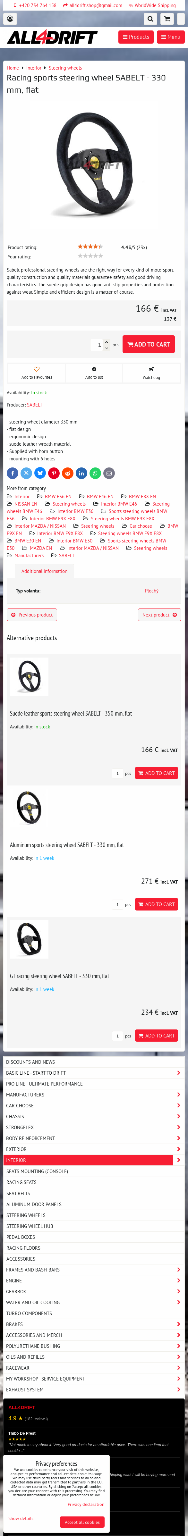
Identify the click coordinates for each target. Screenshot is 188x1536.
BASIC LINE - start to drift (95, 1073)
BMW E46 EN (100, 496)
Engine (95, 1280)
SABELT (66, 555)
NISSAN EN (25, 503)
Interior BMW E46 (119, 503)
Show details (20, 1518)
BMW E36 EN (58, 496)
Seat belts (18, 1193)
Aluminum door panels (34, 1204)
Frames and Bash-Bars (95, 1269)
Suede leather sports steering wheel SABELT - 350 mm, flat (71, 713)
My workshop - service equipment (95, 1378)
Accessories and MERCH (95, 1335)
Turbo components (29, 1313)
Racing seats (21, 1182)
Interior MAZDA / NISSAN (40, 526)
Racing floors (23, 1248)
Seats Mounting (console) (37, 1171)
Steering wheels (69, 503)
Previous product (32, 614)
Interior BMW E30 (74, 540)
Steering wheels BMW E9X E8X (122, 518)
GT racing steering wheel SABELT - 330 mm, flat (59, 976)
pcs (121, 773)
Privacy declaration (86, 1504)
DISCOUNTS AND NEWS (30, 1062)
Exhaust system (95, 1389)
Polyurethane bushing (95, 1346)
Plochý (151, 590)
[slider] (90, 246)
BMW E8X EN (142, 496)
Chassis (95, 1116)
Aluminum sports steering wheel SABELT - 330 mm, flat (67, 845)
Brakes (95, 1324)
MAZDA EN (41, 548)
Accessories (20, 1258)
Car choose (141, 526)
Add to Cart (148, 344)
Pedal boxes (20, 1237)
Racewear (95, 1368)
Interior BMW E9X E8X (52, 518)
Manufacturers (29, 555)
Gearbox (95, 1291)
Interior (22, 496)
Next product (159, 614)
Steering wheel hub (29, 1226)
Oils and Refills (95, 1357)
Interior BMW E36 (75, 511)
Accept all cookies (82, 1522)
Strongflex (95, 1127)
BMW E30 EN (27, 540)
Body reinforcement (95, 1138)
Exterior (95, 1149)
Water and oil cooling (95, 1302)
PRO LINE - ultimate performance (44, 1083)
